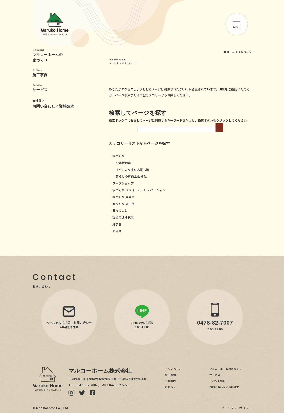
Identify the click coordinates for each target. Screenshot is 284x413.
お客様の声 (123, 163)
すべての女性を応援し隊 (132, 169)
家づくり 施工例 (123, 203)
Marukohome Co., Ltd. (52, 408)
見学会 (117, 224)
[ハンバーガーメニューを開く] (237, 24)
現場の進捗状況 (123, 217)
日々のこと (120, 210)
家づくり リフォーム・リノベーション (138, 190)
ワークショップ (123, 183)
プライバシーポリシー (236, 408)
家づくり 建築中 (123, 197)
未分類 (117, 231)
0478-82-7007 (88, 385)
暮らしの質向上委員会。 (132, 176)
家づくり (118, 156)
